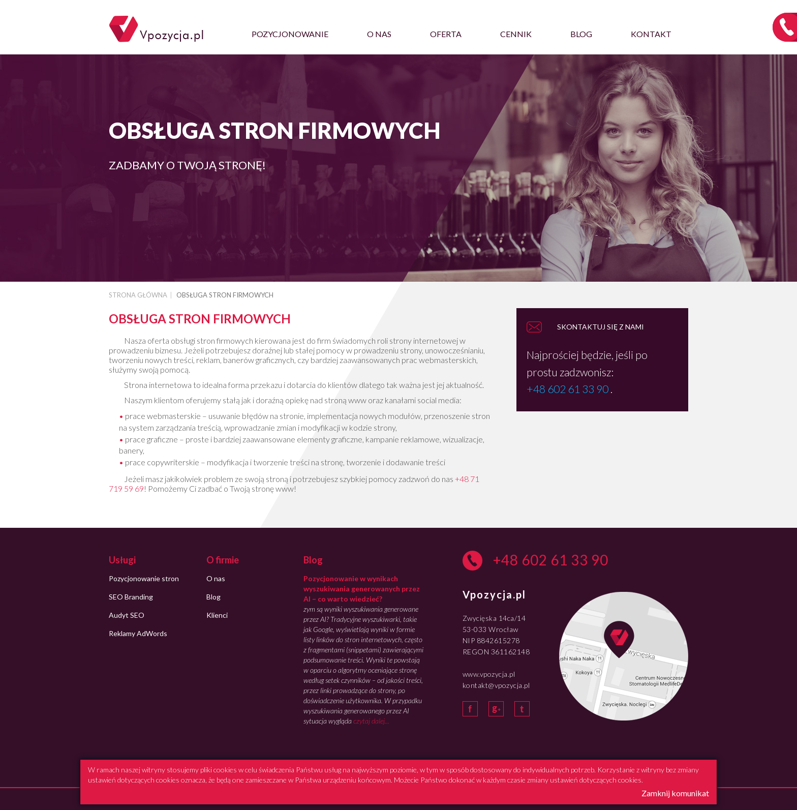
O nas (379, 34)
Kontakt (651, 34)
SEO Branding (131, 596)
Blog (581, 34)
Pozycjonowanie (290, 34)
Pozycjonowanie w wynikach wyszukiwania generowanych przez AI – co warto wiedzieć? (361, 588)
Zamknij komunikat (675, 793)
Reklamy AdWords (138, 633)
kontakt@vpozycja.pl (496, 685)
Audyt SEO (126, 615)
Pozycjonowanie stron (144, 578)
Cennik (516, 34)
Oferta (446, 34)
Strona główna (138, 295)
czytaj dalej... (371, 720)
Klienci (217, 615)
